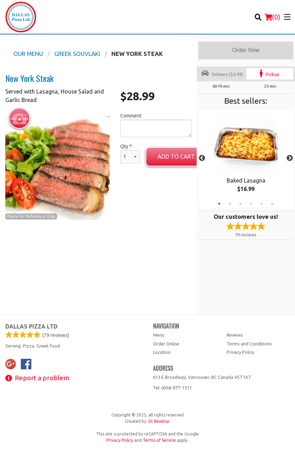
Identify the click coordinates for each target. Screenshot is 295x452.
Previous (201, 158)
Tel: (172, 387)
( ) (272, 17)
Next (289, 158)
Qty (130, 153)
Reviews (235, 334)
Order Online (166, 343)
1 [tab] (219, 203)
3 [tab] (240, 203)
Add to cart (176, 156)
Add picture (20, 118)
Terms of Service (159, 440)
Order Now (245, 50)
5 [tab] (261, 203)
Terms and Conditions (249, 343)
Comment (156, 125)
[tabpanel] (245, 158)
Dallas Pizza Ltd (31, 326)
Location (162, 352)
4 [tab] (250, 203)
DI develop (159, 421)
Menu (158, 334)
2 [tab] (229, 203)
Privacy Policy (240, 352)
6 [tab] (272, 203)
